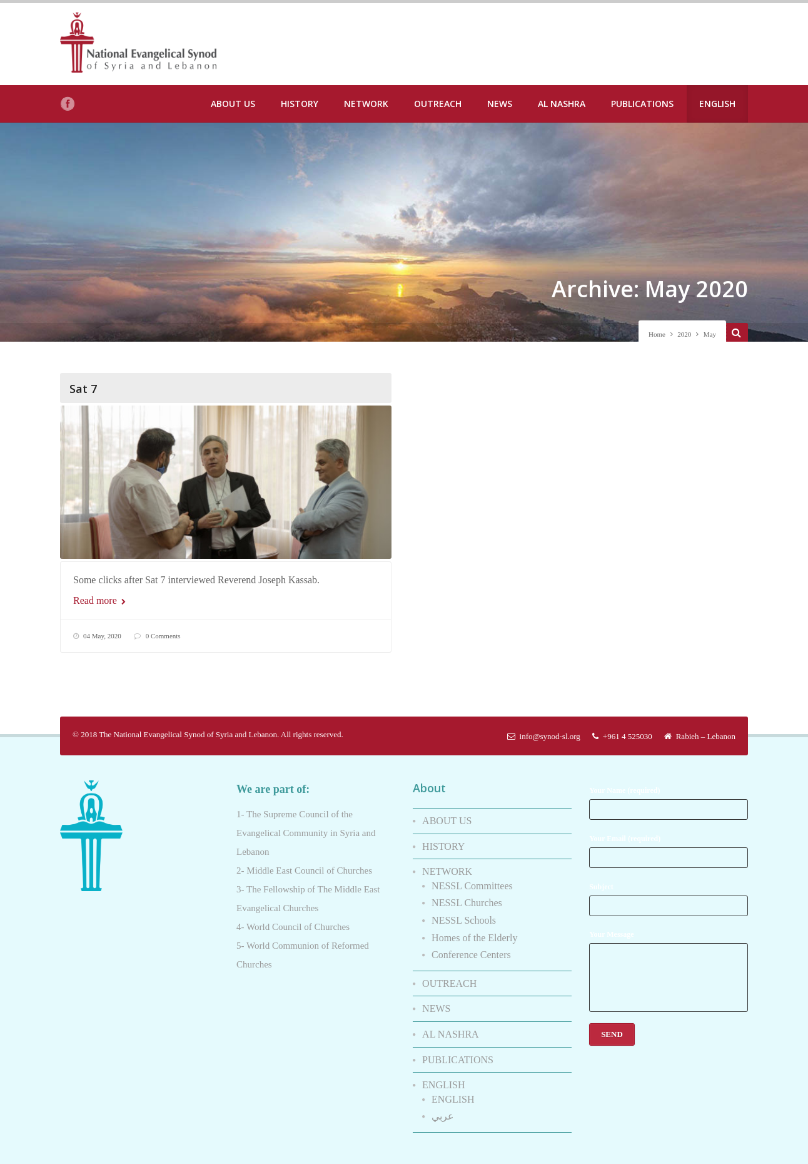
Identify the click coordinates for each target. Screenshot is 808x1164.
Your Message (668, 965)
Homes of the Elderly (474, 931)
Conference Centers (471, 948)
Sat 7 (83, 388)
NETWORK (366, 104)
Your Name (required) (668, 797)
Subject (668, 892)
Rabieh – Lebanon (699, 730)
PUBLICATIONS (642, 104)
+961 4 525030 (622, 730)
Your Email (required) (668, 845)
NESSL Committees (472, 879)
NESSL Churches (467, 896)
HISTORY (299, 104)
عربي (443, 1110)
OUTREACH (438, 104)
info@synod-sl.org (543, 730)
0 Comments (163, 636)
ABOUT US (233, 104)
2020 (684, 334)
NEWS (499, 104)
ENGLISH (717, 104)
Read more (99, 600)
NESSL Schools (464, 914)
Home (657, 334)
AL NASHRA (561, 104)
